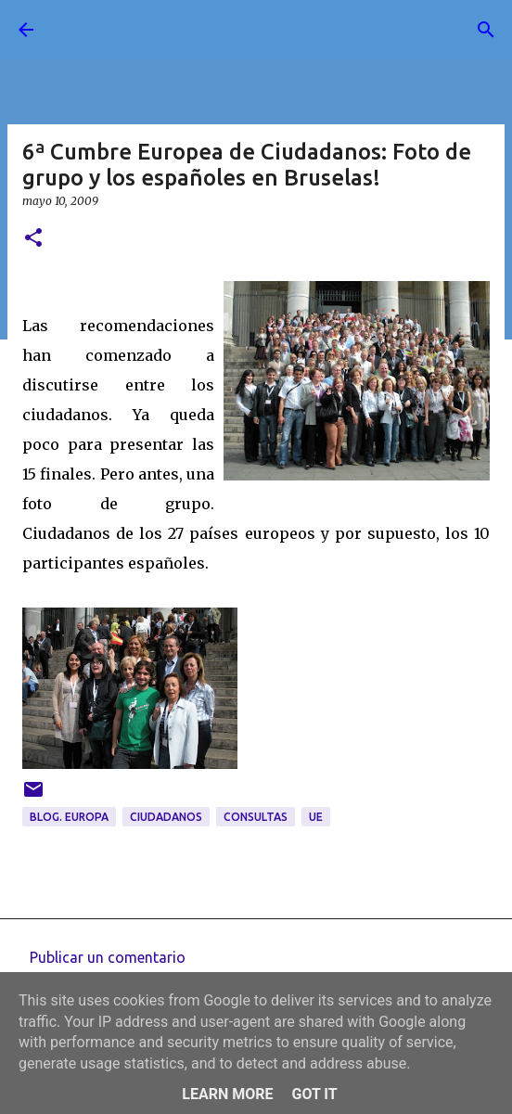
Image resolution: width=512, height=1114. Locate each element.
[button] (33, 238)
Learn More (227, 1094)
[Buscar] (486, 29)
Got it (314, 1094)
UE (316, 817)
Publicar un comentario (108, 957)
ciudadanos (166, 817)
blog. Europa (69, 817)
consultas (256, 817)
